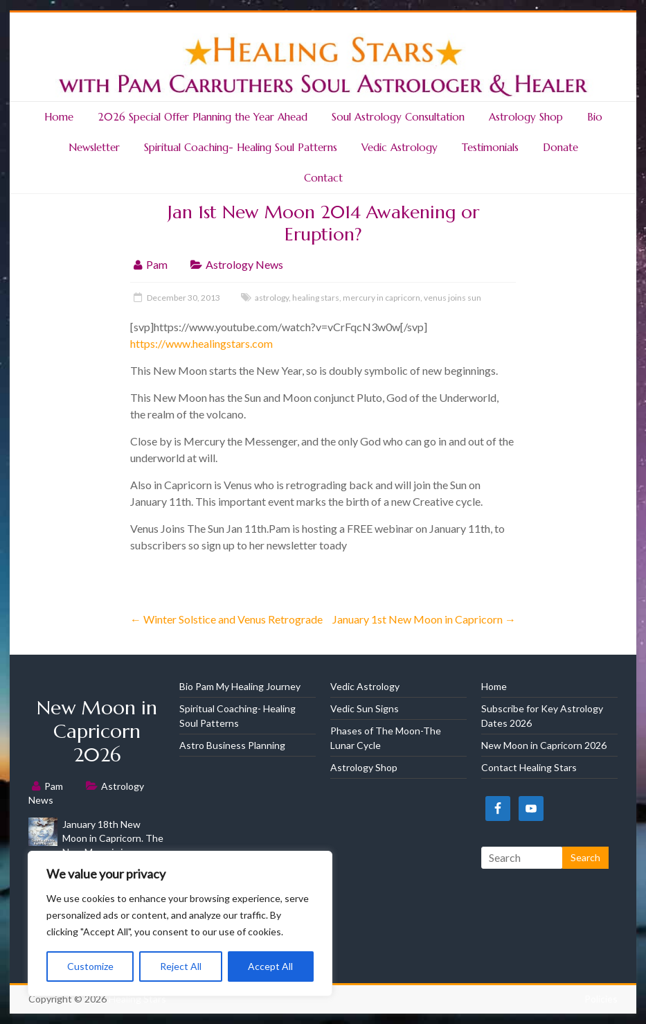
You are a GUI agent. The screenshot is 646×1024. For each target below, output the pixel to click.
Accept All (270, 966)
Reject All (180, 966)
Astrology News (244, 264)
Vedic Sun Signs (364, 708)
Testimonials (490, 147)
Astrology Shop (526, 116)
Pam (157, 264)
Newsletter (94, 147)
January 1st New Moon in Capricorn (424, 619)
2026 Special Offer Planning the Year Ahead (202, 116)
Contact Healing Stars (529, 767)
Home (58, 116)
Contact (323, 177)
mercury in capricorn (381, 297)
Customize (90, 966)
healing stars (315, 297)
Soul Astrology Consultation (398, 116)
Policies (601, 999)
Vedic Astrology (399, 147)
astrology (272, 297)
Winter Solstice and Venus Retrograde (226, 619)
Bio (594, 116)
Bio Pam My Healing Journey (239, 686)
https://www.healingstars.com (201, 343)
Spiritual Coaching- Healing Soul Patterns (240, 147)
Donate (560, 147)
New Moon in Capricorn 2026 (97, 731)
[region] (180, 923)
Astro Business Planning (232, 745)
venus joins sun (452, 297)
